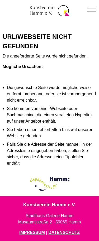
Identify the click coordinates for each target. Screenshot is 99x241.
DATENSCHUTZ (64, 232)
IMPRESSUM (32, 232)
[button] (91, 9)
